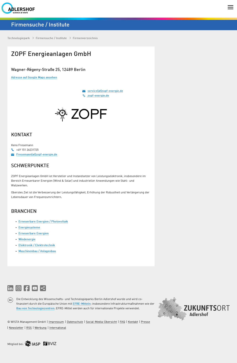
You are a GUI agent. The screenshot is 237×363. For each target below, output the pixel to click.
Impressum (56, 322)
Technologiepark (19, 38)
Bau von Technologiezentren (35, 308)
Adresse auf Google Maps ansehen (34, 77)
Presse (145, 322)
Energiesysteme (29, 227)
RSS (29, 328)
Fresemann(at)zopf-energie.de (36, 154)
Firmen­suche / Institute (52, 38)
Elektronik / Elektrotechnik (37, 245)
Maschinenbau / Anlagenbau (37, 251)
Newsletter (16, 328)
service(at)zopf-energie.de (105, 91)
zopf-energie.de (95, 95)
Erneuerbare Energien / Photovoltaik (43, 221)
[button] (10, 288)
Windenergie (27, 239)
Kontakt (133, 322)
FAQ (122, 322)
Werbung (40, 328)
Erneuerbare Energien (34, 233)
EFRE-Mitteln (82, 303)
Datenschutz (75, 322)
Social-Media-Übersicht (101, 322)
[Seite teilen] (43, 288)
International (57, 328)
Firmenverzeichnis (85, 38)
